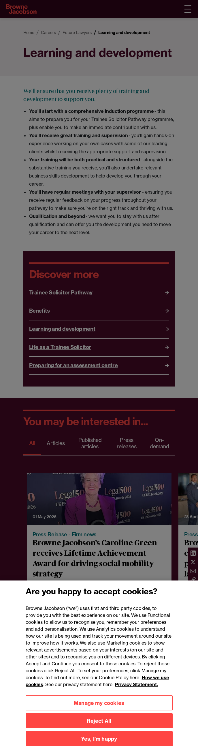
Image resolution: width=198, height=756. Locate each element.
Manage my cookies (99, 707)
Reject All (99, 725)
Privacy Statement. (136, 689)
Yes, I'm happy (99, 743)
